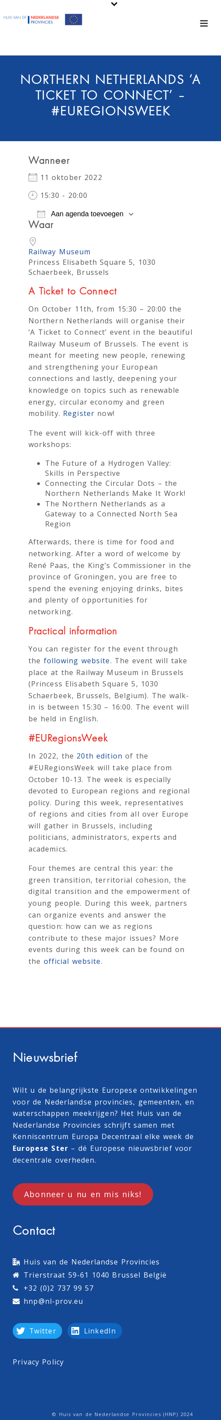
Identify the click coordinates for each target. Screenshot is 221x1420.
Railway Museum (59, 251)
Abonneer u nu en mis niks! (82, 1194)
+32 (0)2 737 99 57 (59, 1288)
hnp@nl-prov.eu (53, 1301)
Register (79, 413)
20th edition (99, 756)
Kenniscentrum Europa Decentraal (77, 1136)
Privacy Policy (38, 1362)
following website (77, 660)
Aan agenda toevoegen (80, 214)
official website (72, 961)
